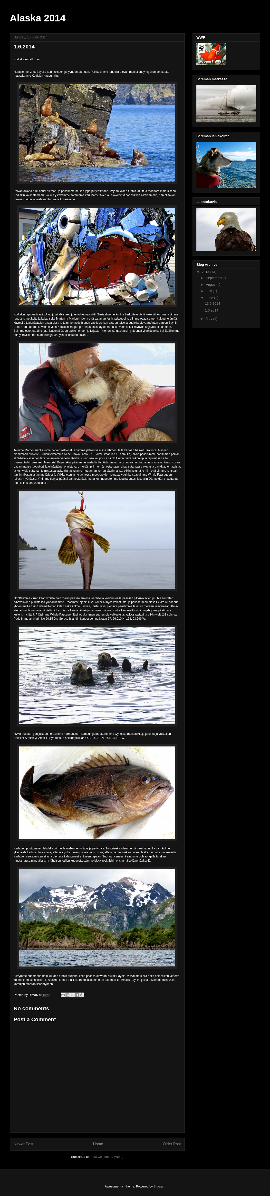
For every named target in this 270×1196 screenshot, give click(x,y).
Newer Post (23, 1144)
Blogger (159, 1186)
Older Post (172, 1144)
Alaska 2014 (38, 18)
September (214, 278)
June (210, 298)
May (209, 319)
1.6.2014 (211, 310)
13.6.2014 (212, 303)
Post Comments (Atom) (106, 1157)
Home (98, 1144)
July (209, 291)
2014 (206, 272)
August (211, 284)
